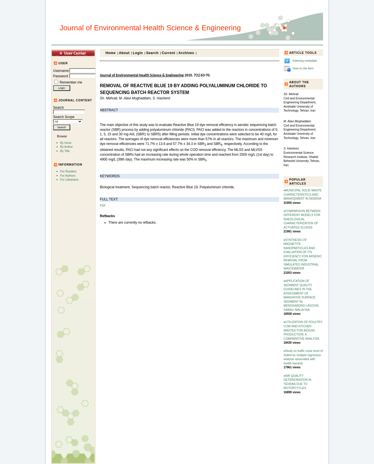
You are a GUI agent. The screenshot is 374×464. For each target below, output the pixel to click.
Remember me (71, 82)
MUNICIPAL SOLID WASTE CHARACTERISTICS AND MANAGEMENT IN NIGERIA (303, 194)
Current (168, 53)
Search (69, 110)
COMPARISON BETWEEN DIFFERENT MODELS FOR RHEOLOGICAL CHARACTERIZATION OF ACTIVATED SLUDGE (302, 219)
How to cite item (302, 68)
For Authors (68, 175)
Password (60, 76)
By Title (65, 151)
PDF (103, 205)
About (124, 53)
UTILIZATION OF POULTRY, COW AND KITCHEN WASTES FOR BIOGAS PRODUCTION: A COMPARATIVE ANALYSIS (303, 330)
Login (138, 53)
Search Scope (68, 119)
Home (111, 53)
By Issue (66, 142)
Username (61, 71)
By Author (66, 146)
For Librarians (69, 179)
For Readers (68, 171)
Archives (186, 53)
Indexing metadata (304, 60)
